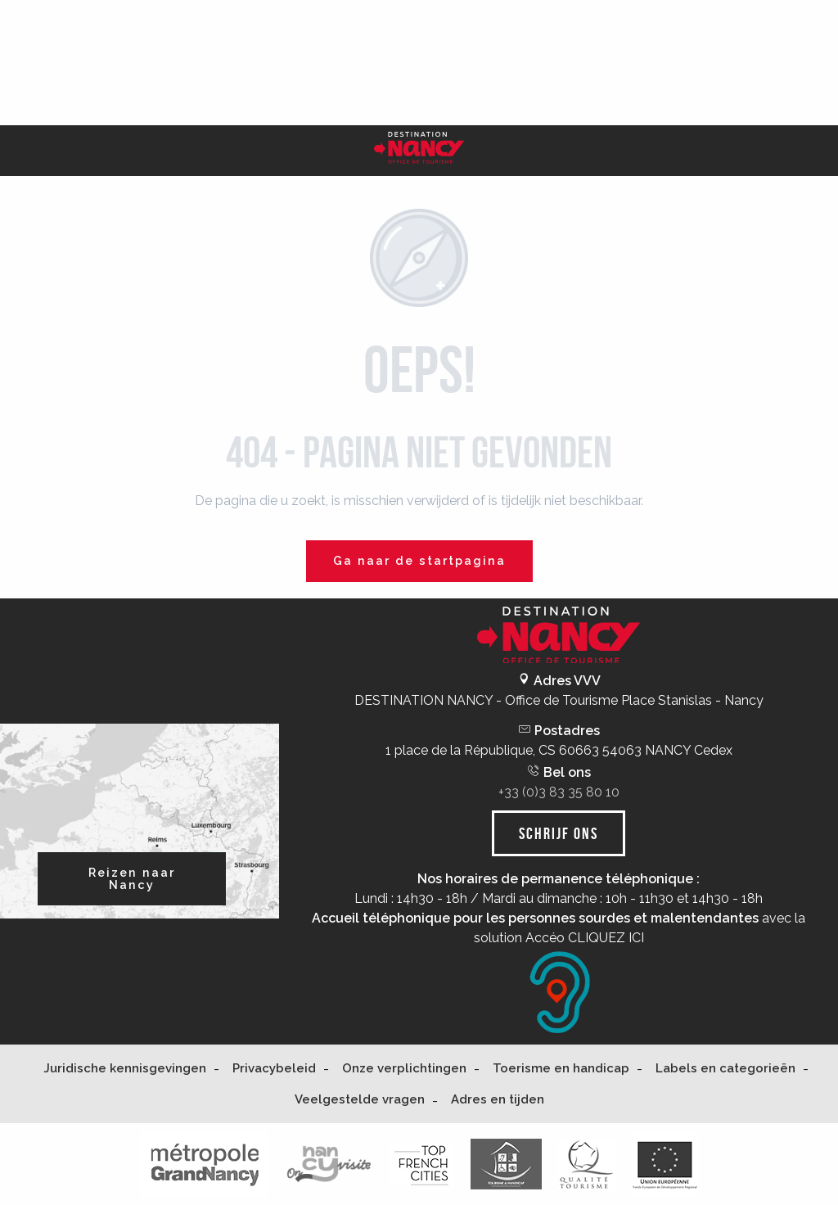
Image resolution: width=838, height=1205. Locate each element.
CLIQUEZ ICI (606, 937)
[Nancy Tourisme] (419, 150)
